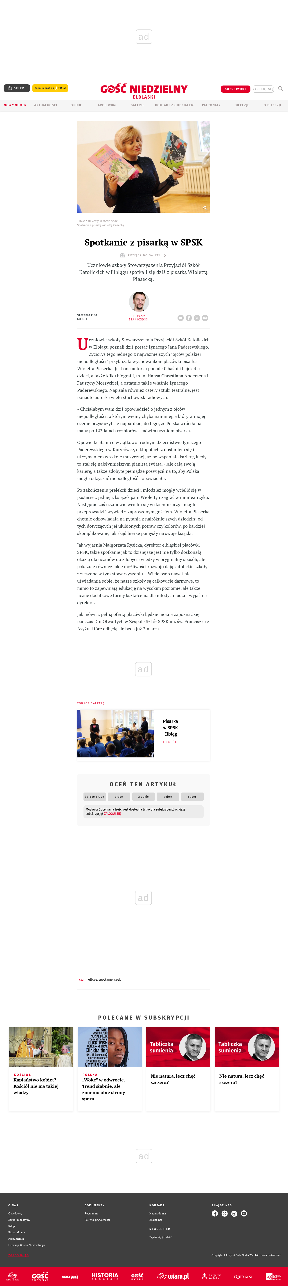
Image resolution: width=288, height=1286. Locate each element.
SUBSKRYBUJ (235, 89)
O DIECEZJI (272, 105)
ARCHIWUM (107, 105)
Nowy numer (15, 105)
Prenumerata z (50, 88)
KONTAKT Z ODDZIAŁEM (174, 105)
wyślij (206, 316)
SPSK (117, 980)
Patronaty (211, 105)
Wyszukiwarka (280, 88)
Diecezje (242, 105)
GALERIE (137, 105)
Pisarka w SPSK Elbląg (170, 728)
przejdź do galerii (143, 255)
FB (190, 316)
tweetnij (198, 316)
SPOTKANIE (106, 980)
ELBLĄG (92, 980)
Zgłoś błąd (18, 1255)
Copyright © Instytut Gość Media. (231, 1255)
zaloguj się (263, 89)
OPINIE (76, 105)
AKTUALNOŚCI (45, 105)
